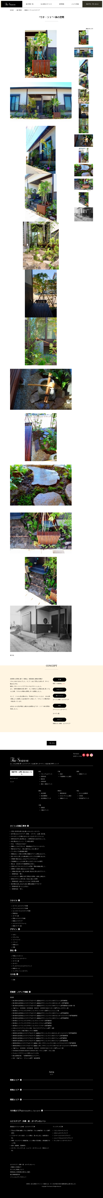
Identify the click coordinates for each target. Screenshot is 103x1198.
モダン (14, 934)
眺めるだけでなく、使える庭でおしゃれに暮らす (25, 849)
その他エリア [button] (26, 1111)
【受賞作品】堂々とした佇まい (20, 886)
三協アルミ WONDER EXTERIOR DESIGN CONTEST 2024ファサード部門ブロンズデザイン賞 (40, 1008)
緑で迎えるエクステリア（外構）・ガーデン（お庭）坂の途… (28, 834)
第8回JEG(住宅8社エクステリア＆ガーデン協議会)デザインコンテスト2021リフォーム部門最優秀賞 (40, 1040)
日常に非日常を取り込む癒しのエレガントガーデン (25, 831)
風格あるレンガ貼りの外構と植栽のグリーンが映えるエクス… (28, 854)
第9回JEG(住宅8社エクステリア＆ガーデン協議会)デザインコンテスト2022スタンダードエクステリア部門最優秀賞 (45, 1033)
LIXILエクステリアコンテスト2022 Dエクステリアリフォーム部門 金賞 (33, 1028)
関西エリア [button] (16, 1100)
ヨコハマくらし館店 (65, 795)
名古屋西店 (44, 795)
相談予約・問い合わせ (92, 4)
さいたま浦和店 (83, 793)
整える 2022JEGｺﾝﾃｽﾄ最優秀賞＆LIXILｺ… (23, 864)
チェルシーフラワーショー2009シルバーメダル (26, 1053)
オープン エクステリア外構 (20, 906)
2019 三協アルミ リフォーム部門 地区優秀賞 (26, 1058)
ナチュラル (16, 937)
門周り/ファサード (18, 956)
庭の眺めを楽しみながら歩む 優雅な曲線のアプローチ (26, 884)
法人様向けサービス (46, 4)
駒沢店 (43, 779)
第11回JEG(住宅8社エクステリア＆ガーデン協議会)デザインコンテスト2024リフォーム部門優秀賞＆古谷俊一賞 (44, 1005)
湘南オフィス (64, 798)
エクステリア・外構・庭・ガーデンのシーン (28, 1121)
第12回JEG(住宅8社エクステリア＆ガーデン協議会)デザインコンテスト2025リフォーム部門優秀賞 (40, 1000)
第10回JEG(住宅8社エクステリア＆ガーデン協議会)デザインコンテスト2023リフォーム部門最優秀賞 (41, 1013)
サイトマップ (14, 778)
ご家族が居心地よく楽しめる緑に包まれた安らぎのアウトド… (28, 871)
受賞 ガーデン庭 (17, 926)
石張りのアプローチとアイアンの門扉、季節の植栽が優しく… (28, 866)
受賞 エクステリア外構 (19, 918)
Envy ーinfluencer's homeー (18, 844)
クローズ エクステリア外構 (20, 908)
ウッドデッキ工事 (58, 1126)
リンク (12, 781)
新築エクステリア (18, 921)
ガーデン (15, 963)
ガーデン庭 (16, 916)
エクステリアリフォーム (19, 923)
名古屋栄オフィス (46, 798)
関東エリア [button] (16, 1080)
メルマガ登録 (75, 4)
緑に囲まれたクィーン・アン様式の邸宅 (22, 841)
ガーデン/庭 (16, 961)
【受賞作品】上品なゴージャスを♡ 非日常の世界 (25, 881)
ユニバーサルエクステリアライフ (63, 1138)
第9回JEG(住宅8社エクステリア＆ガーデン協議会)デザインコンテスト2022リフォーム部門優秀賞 (40, 1038)
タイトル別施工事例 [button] (19, 826)
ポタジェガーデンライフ (61, 1133)
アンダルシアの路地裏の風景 (19, 851)
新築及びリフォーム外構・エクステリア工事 (22, 1126)
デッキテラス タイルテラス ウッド (22, 966)
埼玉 (78, 790)
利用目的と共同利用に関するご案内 (20, 1172)
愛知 (40, 790)
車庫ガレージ (16, 968)
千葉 (59, 771)
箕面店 (43, 807)
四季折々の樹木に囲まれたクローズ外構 (22, 869)
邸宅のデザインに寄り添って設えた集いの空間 (24, 879)
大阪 (40, 805)
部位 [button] (13, 950)
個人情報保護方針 (15, 1174)
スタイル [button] (15, 900)
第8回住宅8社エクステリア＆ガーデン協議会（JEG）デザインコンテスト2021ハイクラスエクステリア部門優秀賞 (44, 1043)
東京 (40, 771)
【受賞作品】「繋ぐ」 (17, 874)
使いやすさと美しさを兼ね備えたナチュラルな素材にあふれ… (28, 856)
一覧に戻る (51, 743)
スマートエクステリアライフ (62, 1135)
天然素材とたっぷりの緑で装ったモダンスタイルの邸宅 (26, 861)
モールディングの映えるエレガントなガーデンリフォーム (27, 836)
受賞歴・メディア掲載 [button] (20, 992)
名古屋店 (43, 793)
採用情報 (61, 4)
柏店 (61, 774)
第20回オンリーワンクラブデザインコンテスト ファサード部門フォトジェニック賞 (36, 1010)
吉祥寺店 (43, 781)
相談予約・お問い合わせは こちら (22, 773)
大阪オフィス (45, 810)
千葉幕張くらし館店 (65, 776)
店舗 (14, 979)
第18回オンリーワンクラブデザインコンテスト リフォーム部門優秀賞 (32, 1023)
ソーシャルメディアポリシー (18, 1177)
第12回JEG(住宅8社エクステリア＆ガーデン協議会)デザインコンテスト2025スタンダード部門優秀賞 (41, 1003)
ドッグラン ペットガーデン (20, 971)
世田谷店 (43, 776)
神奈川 (59, 790)
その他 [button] (14, 974)
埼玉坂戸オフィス (84, 798)
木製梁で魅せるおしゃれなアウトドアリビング (24, 859)
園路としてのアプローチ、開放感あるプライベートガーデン (28, 846)
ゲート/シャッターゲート (20, 958)
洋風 (14, 947)
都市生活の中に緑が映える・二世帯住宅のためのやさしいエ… (28, 839)
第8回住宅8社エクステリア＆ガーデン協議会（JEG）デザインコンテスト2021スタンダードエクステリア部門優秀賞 (45, 1045)
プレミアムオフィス (46, 774)
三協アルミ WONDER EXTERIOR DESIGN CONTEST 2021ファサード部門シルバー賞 (38, 1048)
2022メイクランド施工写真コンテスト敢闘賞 (25, 1030)
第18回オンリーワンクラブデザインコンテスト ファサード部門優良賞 (32, 1020)
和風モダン (16, 944)
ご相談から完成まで (15, 1167)
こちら (63, 683)
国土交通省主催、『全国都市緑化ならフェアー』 (26, 1055)
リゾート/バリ (16, 939)
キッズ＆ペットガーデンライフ (63, 1140)
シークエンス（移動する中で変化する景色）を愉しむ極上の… (28, 876)
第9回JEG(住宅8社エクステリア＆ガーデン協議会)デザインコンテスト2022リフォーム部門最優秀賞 (40, 1035)
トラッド (15, 942)
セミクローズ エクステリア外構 (21, 911)
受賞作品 (15, 913)
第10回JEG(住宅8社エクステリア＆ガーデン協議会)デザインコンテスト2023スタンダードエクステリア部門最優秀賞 (45, 1015)
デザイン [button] (15, 929)
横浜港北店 (63, 793)
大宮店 (81, 795)
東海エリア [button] (16, 1090)
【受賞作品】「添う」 (17, 889)
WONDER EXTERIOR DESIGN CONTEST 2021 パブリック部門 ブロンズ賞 (34, 1050)
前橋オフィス (83, 774)
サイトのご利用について (17, 1169)
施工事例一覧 (29, 4)
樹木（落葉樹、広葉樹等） (18, 1145)
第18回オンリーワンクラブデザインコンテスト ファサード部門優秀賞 (32, 1025)
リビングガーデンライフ (61, 1130)
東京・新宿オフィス (46, 784)
